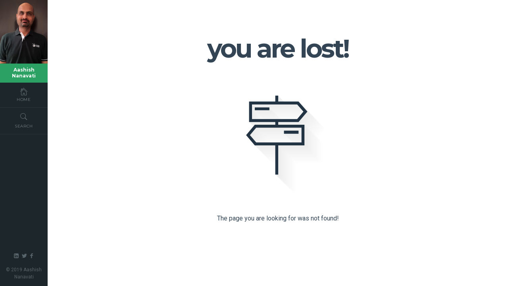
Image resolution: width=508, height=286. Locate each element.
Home (24, 94)
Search (24, 120)
